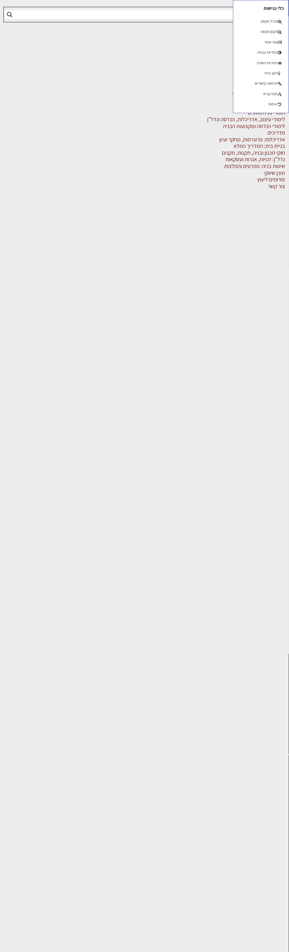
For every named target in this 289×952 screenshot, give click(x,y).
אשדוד (155, 821)
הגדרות (120, 926)
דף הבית (199, 166)
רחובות (125, 798)
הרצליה (124, 813)
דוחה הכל (80, 926)
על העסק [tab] (193, 195)
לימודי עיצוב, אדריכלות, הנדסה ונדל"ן (239, 210)
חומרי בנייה (53, 828)
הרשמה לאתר (271, 857)
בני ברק (124, 828)
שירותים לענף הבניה (259, 308)
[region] (80, 907)
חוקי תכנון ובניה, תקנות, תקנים (40, 840)
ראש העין (152, 844)
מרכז (60, 156)
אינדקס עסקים (170, 166)
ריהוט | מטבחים (264, 294)
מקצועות (272, 266)
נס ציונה (94, 836)
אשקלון (125, 836)
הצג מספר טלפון (113, 319)
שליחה (41, 312)
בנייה (60, 798)
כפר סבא (123, 821)
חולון (157, 813)
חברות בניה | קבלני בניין (255, 182)
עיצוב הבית (53, 874)
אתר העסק (176, 319)
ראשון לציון (156, 802)
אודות (279, 877)
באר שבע (93, 828)
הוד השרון (152, 828)
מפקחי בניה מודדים (260, 252)
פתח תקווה (97, 787)
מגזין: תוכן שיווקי (268, 890)
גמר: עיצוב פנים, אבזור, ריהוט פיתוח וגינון (41, 818)
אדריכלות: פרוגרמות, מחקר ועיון (37, 787)
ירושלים (125, 783)
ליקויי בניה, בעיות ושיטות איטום (267, 821)
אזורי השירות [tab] (160, 195)
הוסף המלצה (110, 445)
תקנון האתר (273, 897)
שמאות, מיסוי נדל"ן (265, 810)
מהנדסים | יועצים (262, 224)
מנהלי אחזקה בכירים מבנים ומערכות (271, 837)
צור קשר (276, 870)
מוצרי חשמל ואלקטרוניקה (253, 238)
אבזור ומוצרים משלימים (255, 154)
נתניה (97, 821)
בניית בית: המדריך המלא (39, 806)
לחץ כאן (109, 721)
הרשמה (60, 18)
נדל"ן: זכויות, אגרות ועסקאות (45, 863)
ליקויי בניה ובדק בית (45, 851)
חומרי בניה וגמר (264, 196)
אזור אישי (275, 850)
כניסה (50, 708)
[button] (8, 8)
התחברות (59, 11)
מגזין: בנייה (273, 884)
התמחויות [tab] (128, 195)
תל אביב (45, 165)
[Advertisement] (144, 76)
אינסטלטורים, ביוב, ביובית (181, 173)
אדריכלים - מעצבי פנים (256, 168)
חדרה (126, 844)
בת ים (156, 836)
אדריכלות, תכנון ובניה (268, 801)
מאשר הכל (41, 926)
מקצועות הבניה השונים (256, 280)
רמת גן (96, 798)
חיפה (98, 813)
